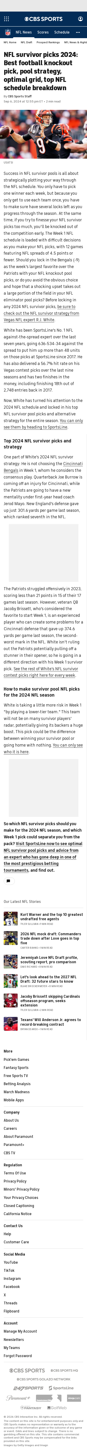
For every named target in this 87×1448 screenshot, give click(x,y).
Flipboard (11, 1311)
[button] (78, 32)
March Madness (17, 1092)
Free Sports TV (16, 1076)
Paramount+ (14, 1145)
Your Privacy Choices (21, 1198)
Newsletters (14, 1340)
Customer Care (16, 1242)
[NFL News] (24, 32)
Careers (10, 1129)
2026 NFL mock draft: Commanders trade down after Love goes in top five (50, 938)
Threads (10, 1303)
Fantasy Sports (16, 1068)
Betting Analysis (17, 1084)
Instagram (12, 1279)
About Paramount (18, 1137)
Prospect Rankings (48, 42)
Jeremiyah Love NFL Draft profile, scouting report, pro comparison (49, 960)
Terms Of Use (15, 1173)
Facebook (12, 1287)
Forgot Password (18, 1356)
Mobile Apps (14, 1100)
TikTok (9, 1271)
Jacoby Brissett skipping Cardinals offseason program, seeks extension (50, 1001)
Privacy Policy (15, 1181)
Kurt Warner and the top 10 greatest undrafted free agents (51, 917)
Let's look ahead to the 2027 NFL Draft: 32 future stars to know (48, 979)
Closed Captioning (19, 1206)
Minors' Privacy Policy (21, 1189)
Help (7, 1234)
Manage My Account (20, 1331)
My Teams (12, 1348)
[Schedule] (62, 32)
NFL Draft (26, 42)
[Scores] (43, 32)
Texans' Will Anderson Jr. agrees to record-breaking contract (50, 1022)
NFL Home (10, 42)
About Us (11, 1120)
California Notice (18, 1214)
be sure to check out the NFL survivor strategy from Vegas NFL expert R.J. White (41, 313)
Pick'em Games (16, 1060)
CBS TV (9, 1153)
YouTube (11, 1262)
